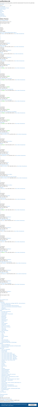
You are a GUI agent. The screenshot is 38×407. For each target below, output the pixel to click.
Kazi (3, 53)
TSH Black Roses (3, 240)
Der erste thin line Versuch (4, 154)
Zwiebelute (4, 263)
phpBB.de (12, 401)
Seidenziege (2, 122)
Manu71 (3, 209)
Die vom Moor (4, 134)
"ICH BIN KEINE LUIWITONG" (5, 219)
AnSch (3, 46)
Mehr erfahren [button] (10, 405)
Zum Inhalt (2, 4)
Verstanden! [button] (32, 404)
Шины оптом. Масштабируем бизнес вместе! (8, 32)
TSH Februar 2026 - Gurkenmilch (6, 78)
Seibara (8, 76)
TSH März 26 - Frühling (4, 272)
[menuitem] (3, 9)
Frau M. (3, 144)
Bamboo (1, 143)
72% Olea (1, 66)
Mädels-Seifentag (3, 45)
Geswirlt (1, 52)
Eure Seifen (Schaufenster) (19, 33)
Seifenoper (9, 227)
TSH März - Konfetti (3, 251)
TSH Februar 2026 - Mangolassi (5, 283)
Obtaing (2, 33)
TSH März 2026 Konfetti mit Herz (6, 261)
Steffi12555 (4, 155)
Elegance (1, 187)
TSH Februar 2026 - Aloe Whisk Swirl (6, 89)
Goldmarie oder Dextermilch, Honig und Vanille (8, 176)
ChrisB (3, 284)
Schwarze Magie (3, 59)
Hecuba (3, 60)
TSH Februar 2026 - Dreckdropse (6, 99)
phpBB (5, 400)
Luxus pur (1, 208)
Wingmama (9, 50)
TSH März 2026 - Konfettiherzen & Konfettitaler (8, 111)
